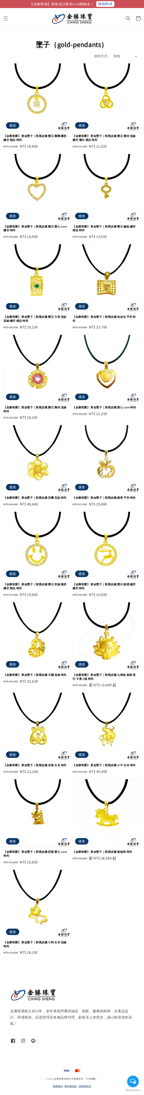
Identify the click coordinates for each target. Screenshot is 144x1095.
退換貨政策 (85, 1086)
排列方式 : (101, 56)
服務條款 (58, 1086)
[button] (6, 18)
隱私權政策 (71, 1086)
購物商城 (105, 4)
